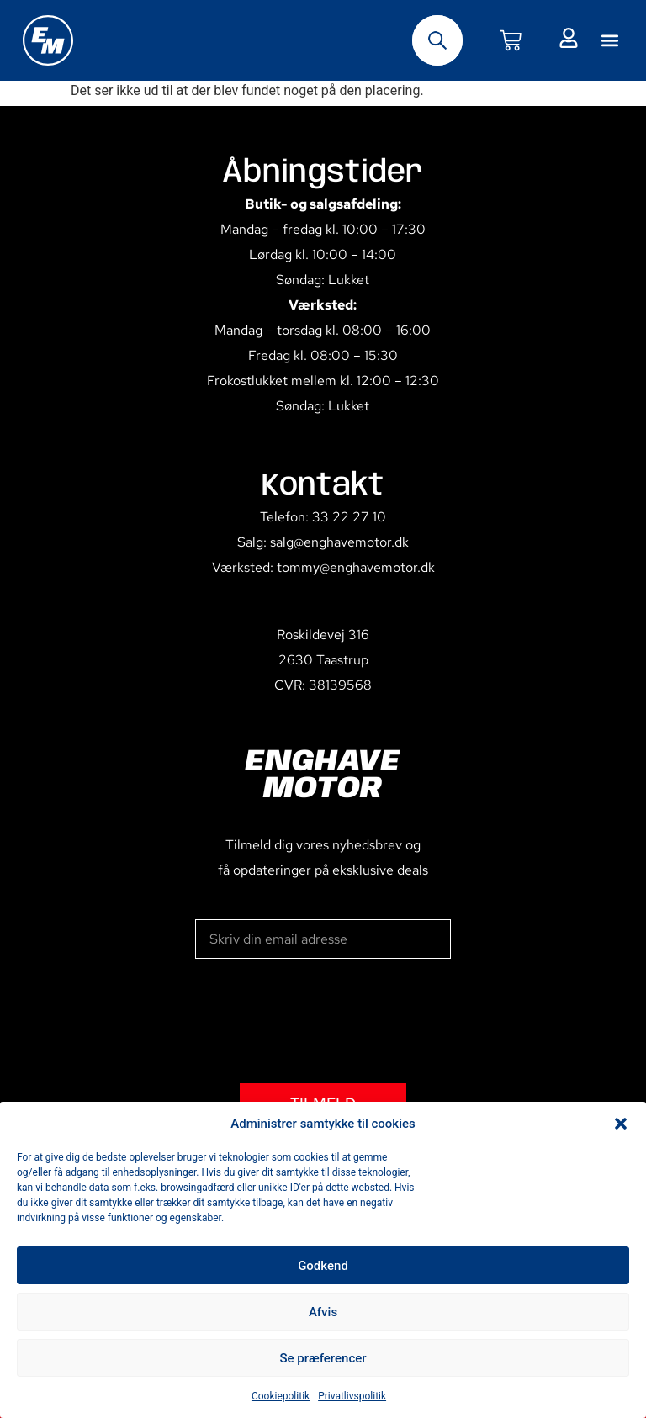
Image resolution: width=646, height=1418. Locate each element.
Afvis (323, 1312)
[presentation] (323, 1021)
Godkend (323, 1265)
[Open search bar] (437, 40)
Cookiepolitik (281, 1396)
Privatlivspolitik (352, 1396)
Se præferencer (322, 1358)
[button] (620, 1123)
